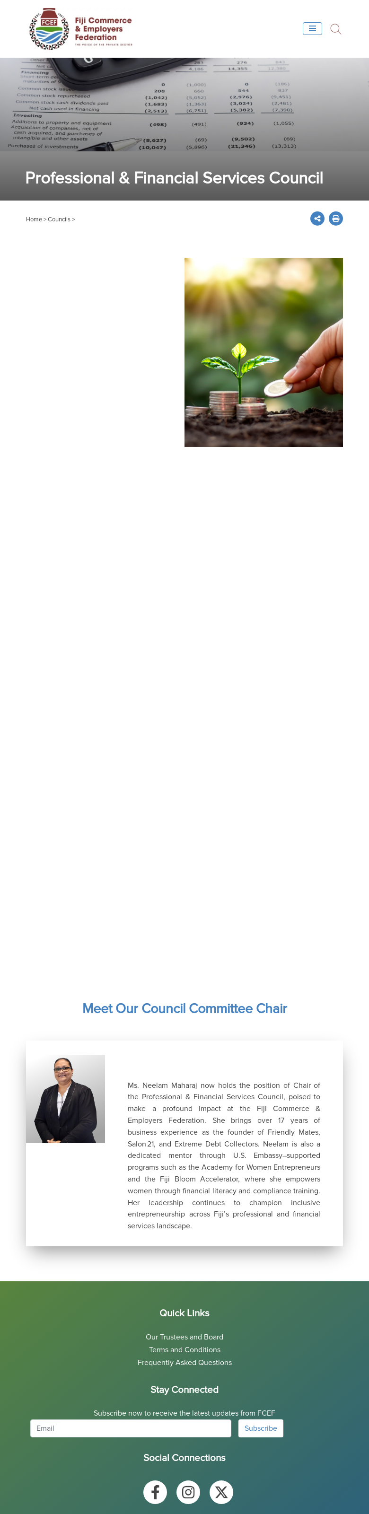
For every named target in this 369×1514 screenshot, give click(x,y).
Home (34, 219)
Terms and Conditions (184, 1350)
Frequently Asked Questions (185, 1362)
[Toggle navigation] (312, 28)
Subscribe (261, 1428)
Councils (59, 219)
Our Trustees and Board (184, 1337)
